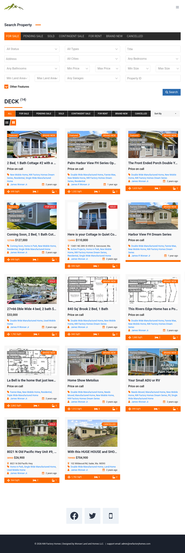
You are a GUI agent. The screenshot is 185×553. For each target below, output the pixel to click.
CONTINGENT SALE (71, 36)
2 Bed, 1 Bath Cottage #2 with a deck (34, 163)
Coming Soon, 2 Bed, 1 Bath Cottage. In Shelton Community (50, 234)
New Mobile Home (19, 175)
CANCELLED (135, 36)
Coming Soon (16, 246)
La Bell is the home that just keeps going (36, 380)
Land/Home (110, 467)
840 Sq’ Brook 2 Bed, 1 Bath (88, 309)
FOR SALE (12, 36)
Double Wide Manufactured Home (87, 175)
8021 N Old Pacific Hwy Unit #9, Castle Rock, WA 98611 (47, 452)
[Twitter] (92, 516)
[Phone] (111, 516)
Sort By (158, 113)
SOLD (51, 36)
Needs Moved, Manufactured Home (148, 392)
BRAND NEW (114, 36)
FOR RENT (95, 36)
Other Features (16, 86)
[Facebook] (74, 516)
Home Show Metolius (83, 380)
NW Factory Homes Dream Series (151, 178)
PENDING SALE (33, 36)
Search (171, 92)
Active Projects (78, 249)
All (10, 113)
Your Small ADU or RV (144, 380)
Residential (19, 178)
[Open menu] (177, 7)
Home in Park (30, 246)
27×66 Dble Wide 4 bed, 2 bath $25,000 (35, 309)
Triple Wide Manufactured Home (22, 395)
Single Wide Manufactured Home (34, 249)
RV (169, 395)
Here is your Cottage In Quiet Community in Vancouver (107, 234)
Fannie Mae (109, 175)
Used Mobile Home (16, 470)
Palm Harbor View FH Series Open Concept (99, 163)
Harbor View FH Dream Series (149, 234)
